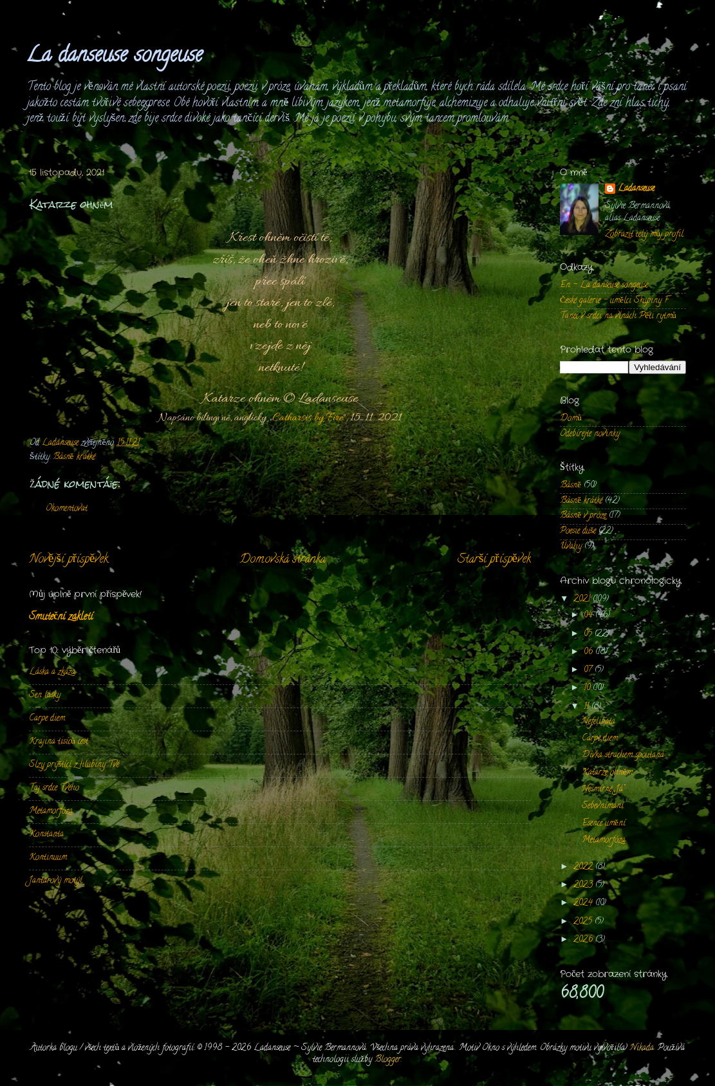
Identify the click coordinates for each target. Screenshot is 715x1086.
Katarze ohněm (607, 773)
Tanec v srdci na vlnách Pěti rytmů (618, 316)
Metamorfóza (51, 811)
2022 (584, 867)
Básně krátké (74, 457)
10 (588, 688)
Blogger (388, 1060)
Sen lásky (44, 695)
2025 (584, 922)
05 (589, 634)
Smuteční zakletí (61, 617)
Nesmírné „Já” (603, 789)
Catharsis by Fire (308, 418)
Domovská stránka (283, 559)
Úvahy (571, 547)
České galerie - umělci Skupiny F (614, 301)
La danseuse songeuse (114, 56)
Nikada (642, 1048)
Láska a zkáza (52, 672)
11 (587, 707)
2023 (584, 885)
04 (589, 616)
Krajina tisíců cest (58, 742)
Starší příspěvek (494, 559)
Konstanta (46, 834)
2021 (583, 599)
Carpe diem (47, 719)
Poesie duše (578, 531)
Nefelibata (598, 722)
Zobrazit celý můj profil (644, 234)
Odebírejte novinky (590, 434)
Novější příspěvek (68, 559)
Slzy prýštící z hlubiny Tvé (74, 765)
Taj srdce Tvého (54, 788)
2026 (584, 940)
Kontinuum (48, 858)
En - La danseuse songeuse (604, 285)
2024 (584, 903)
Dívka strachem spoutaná (623, 755)
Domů (571, 419)
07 (589, 670)
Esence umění (604, 823)
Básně (570, 485)
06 (589, 652)
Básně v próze (583, 516)
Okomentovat (67, 509)
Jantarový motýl (55, 881)
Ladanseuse (636, 189)
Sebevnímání (603, 806)
